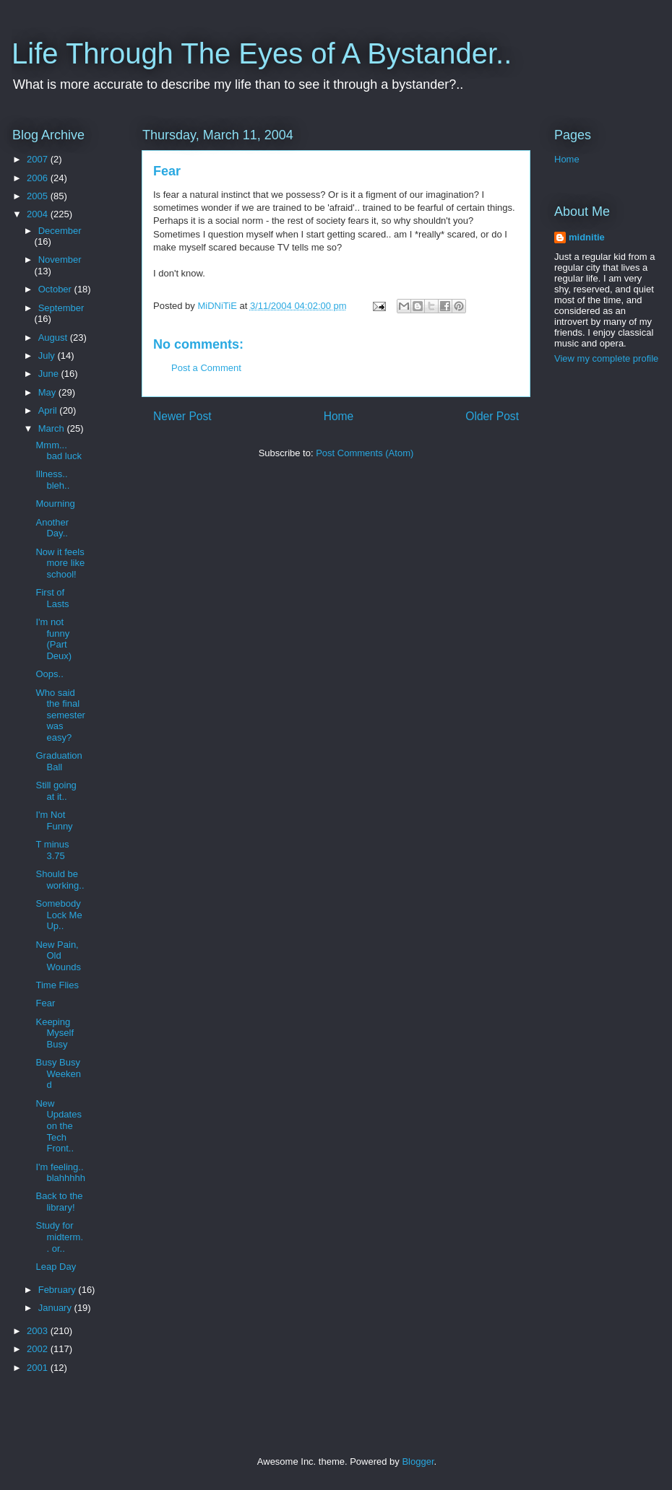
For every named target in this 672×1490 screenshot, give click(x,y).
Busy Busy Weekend (57, 1073)
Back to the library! (58, 1201)
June (49, 373)
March (52, 428)
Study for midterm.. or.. (59, 1236)
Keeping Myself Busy (54, 1033)
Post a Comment (206, 367)
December (60, 230)
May (48, 392)
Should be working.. (59, 879)
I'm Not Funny (53, 820)
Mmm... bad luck (58, 451)
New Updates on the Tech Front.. (58, 1126)
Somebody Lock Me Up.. (58, 914)
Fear (45, 1003)
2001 (39, 1367)
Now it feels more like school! (60, 563)
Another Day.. (52, 528)
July (48, 355)
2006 (39, 178)
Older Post (492, 416)
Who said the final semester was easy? (60, 715)
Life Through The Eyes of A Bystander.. (262, 53)
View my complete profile (606, 358)
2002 (39, 1348)
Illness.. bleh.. (52, 480)
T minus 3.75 (52, 850)
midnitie (587, 237)
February (58, 1289)
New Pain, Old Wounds (57, 955)
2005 (39, 196)
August (54, 337)
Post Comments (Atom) (364, 453)
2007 (39, 159)
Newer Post (182, 416)
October (56, 289)
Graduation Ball (58, 761)
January (56, 1307)
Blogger (418, 1461)
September (61, 307)
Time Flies (56, 985)
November (60, 259)
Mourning (54, 503)
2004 (39, 214)
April (49, 410)
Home (339, 416)
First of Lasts (52, 598)
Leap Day (55, 1266)
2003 (39, 1330)
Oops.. (49, 673)
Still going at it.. (55, 791)
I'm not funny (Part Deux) (53, 639)
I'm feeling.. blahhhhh (60, 1173)
